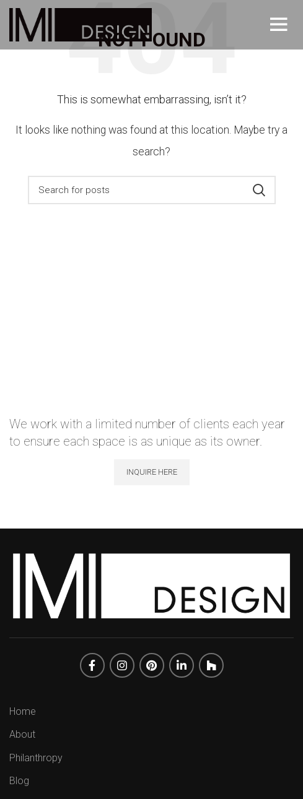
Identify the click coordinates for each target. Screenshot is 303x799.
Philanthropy (36, 758)
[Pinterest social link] (151, 665)
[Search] (152, 190)
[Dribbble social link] (211, 665)
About (22, 734)
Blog (19, 781)
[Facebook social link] (92, 665)
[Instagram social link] (122, 665)
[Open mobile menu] (282, 24)
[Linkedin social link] (181, 665)
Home (22, 711)
